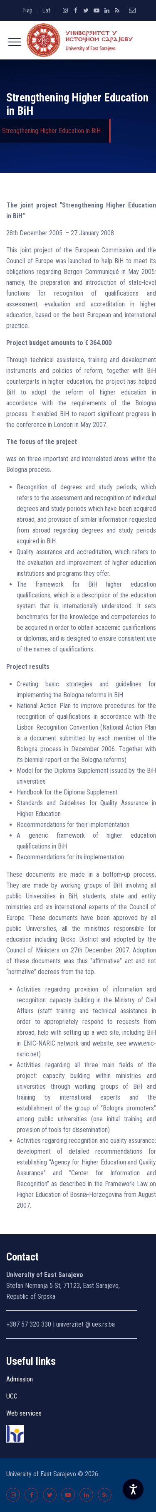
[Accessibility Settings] (133, 1489)
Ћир (27, 10)
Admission (19, 1379)
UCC (11, 1396)
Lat (46, 10)
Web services (24, 1413)
